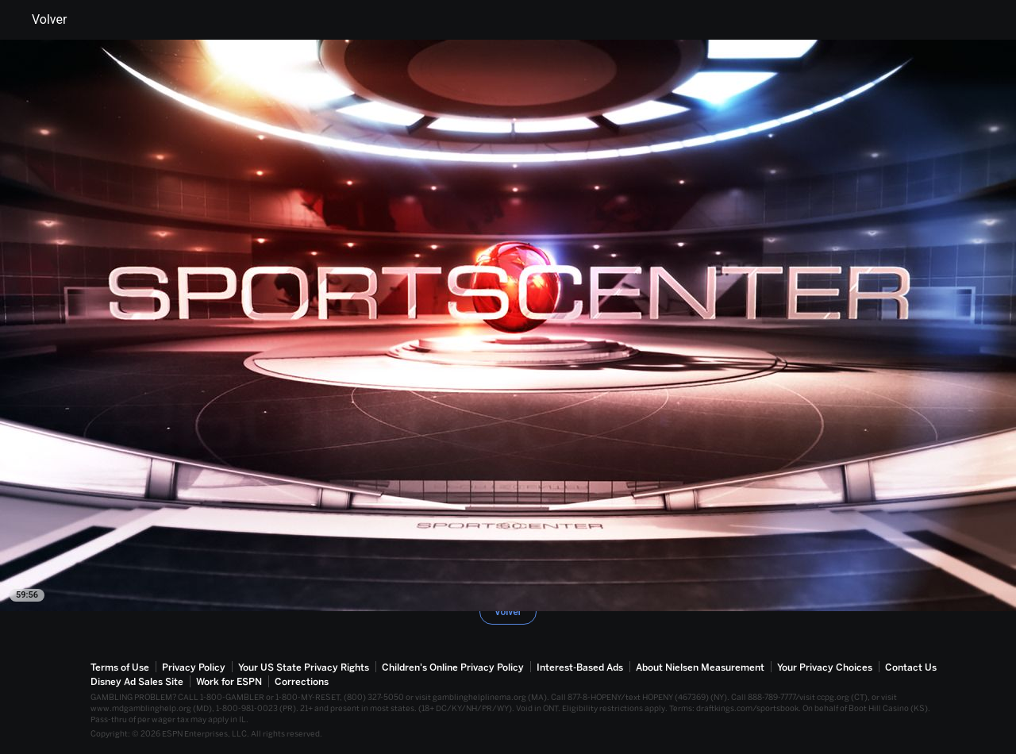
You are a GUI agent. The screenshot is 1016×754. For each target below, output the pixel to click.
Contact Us (911, 667)
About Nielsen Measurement (700, 667)
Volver (40, 19)
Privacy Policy (193, 667)
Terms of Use (119, 667)
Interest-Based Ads (580, 667)
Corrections (302, 681)
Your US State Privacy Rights (303, 667)
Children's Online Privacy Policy (453, 667)
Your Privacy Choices (824, 667)
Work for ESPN (229, 681)
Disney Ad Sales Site (136, 681)
